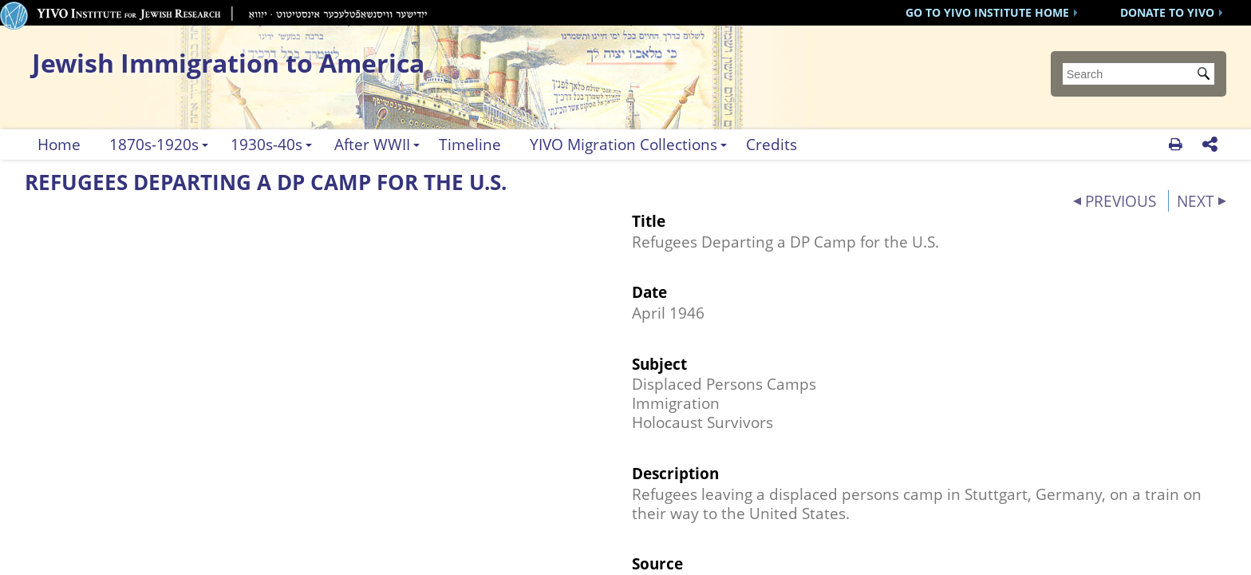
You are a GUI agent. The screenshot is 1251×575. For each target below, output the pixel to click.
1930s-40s (266, 144)
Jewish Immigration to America (228, 63)
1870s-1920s (154, 144)
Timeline (470, 144)
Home (59, 144)
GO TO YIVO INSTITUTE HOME (987, 12)
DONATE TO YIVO (1167, 12)
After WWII (372, 144)
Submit (1206, 75)
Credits (771, 144)
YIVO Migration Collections (623, 144)
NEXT (1195, 201)
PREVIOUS (1120, 201)
